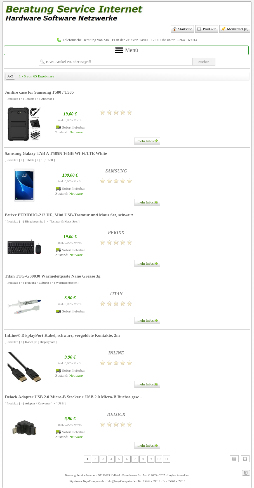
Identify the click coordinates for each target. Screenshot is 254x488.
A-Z (10, 76)
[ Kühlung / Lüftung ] (37, 282)
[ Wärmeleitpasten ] (66, 282)
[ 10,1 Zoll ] (47, 160)
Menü (126, 51)
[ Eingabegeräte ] (34, 221)
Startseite (182, 29)
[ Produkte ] (12, 98)
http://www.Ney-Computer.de (86, 481)
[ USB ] (60, 403)
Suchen (203, 62)
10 (159, 459)
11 (166, 459)
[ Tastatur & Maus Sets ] (63, 221)
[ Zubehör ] (46, 98)
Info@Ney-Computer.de (121, 481)
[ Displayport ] (47, 342)
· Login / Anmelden (177, 475)
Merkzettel (234, 29)
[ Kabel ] (28, 342)
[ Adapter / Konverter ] (37, 403)
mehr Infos (148, 141)
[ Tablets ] (29, 98)
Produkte (206, 29)
